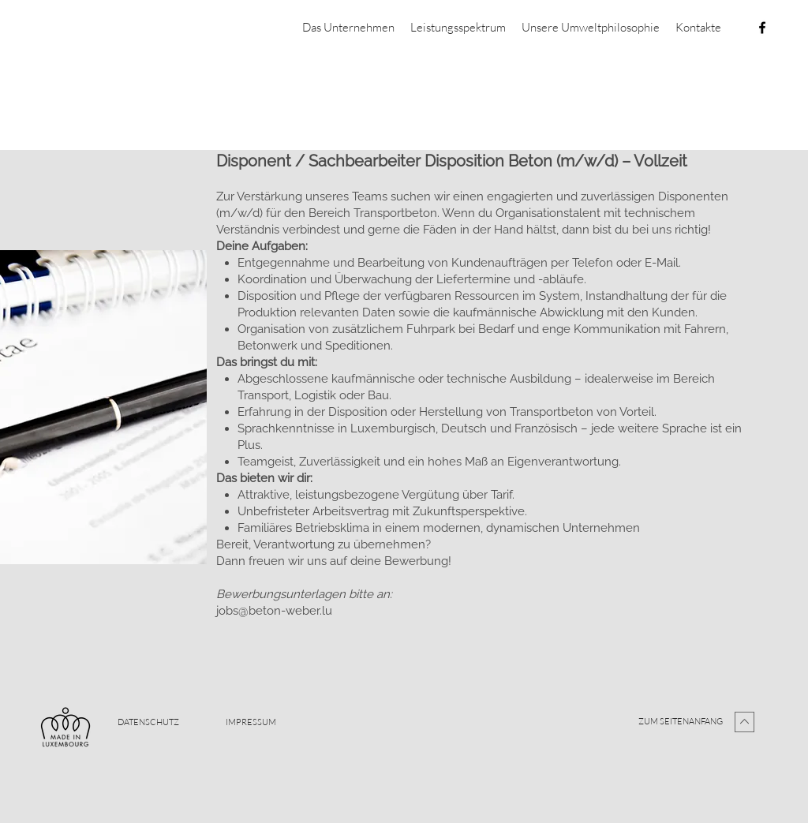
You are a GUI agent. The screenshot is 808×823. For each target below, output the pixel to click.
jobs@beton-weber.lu (274, 611)
